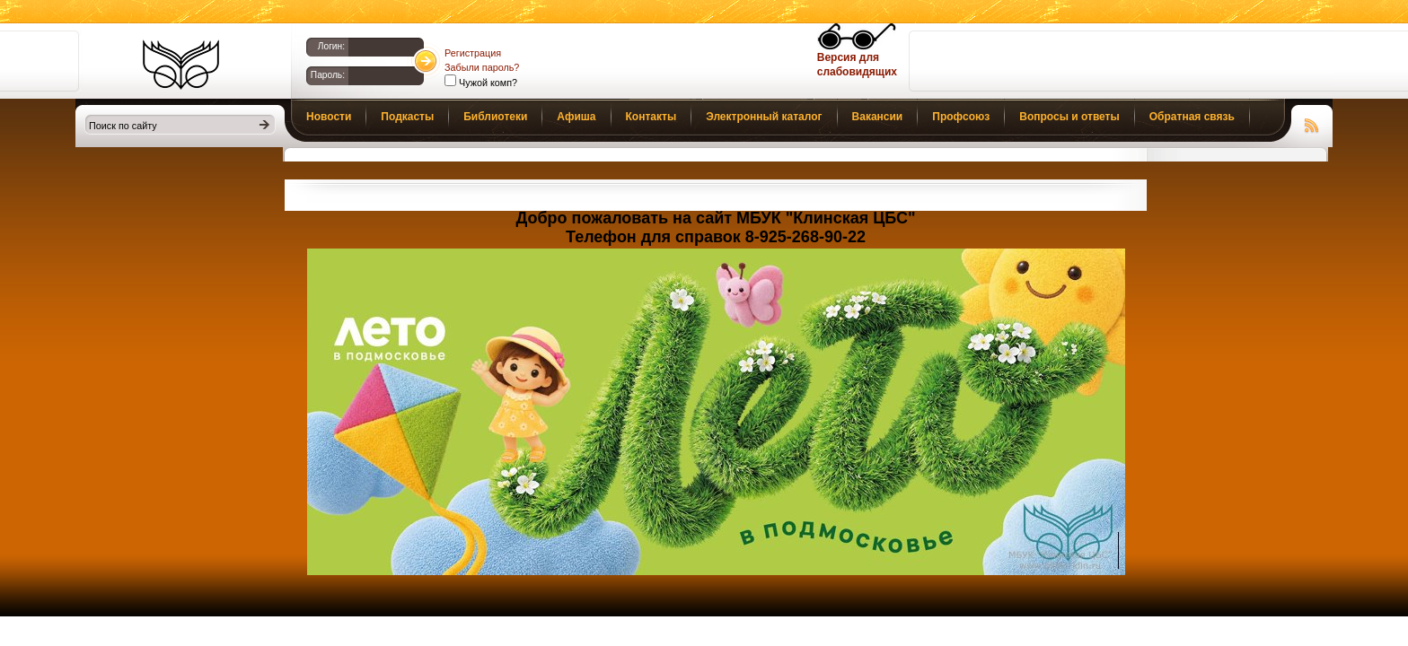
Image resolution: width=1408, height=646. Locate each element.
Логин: (331, 46)
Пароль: (328, 75)
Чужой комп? (486, 82)
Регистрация (472, 53)
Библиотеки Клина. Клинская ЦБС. (181, 64)
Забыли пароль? (481, 67)
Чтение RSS (1312, 123)
